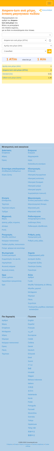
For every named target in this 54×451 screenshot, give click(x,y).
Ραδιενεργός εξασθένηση (37, 226)
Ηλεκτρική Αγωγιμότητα (37, 175)
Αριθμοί (31, 277)
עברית (30, 365)
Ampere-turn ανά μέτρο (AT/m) (15, 70)
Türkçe (30, 420)
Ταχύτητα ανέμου (8, 208)
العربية (30, 332)
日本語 (30, 387)
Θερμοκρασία (33, 156)
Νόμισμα (31, 296)
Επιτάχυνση (6, 200)
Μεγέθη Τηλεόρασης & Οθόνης (40, 285)
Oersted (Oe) (7, 74)
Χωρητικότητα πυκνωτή (37, 193)
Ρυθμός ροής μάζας (35, 241)
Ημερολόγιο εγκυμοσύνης (12, 281)
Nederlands (32, 395)
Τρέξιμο (5, 212)
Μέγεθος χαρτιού (34, 288)
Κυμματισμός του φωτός (11, 259)
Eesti (30, 357)
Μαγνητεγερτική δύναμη (37, 204)
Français (31, 328)
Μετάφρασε (32, 292)
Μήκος (4, 156)
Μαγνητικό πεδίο (34, 212)
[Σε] (27, 46)
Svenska (31, 417)
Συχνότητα (32, 303)
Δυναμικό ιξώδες (34, 259)
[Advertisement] (36, 23)
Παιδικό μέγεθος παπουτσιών (13, 244)
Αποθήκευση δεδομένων (11, 171)
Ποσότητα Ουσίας (35, 266)
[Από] (24, 40)
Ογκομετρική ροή (34, 237)
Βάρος (4, 219)
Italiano (31, 383)
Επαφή (16, 444)
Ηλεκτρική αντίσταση (36, 178)
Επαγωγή (31, 171)
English (31, 320)
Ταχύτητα (5, 204)
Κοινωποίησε (45, 10)
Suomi (30, 361)
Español (31, 324)
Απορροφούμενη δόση (36, 219)
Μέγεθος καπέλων (9, 237)
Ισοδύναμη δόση (34, 222)
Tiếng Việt (32, 428)
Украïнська (32, 424)
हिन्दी (29, 369)
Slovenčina (32, 413)
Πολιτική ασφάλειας (38, 444)
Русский (31, 409)
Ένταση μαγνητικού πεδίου (38, 200)
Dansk (30, 346)
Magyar (31, 376)
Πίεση (30, 300)
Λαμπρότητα (6, 263)
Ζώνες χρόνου (7, 277)
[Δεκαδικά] (24, 51)
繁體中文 (31, 435)
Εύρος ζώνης (7, 175)
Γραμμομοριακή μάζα (36, 255)
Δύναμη (5, 226)
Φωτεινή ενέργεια (8, 266)
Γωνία (30, 281)
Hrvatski (31, 372)
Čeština (31, 343)
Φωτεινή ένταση (8, 270)
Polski (30, 402)
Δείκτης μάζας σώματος (11, 222)
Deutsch (31, 350)
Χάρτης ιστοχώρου (25, 444)
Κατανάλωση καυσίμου (37, 164)
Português (32, 406)
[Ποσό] (27, 35)
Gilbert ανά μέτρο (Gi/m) (11, 78)
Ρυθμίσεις (10, 444)
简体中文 (31, 432)
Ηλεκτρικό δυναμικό (35, 182)
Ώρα (3, 285)
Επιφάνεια (6, 153)
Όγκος (4, 160)
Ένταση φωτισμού (9, 255)
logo (27, 3)
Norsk (30, 398)
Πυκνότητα (32, 270)
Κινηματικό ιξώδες (35, 263)
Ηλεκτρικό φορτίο (34, 190)
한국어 (30, 391)
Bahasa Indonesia (35, 380)
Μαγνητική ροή (33, 208)
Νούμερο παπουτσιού (10, 241)
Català (30, 339)
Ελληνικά (31, 354)
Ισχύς (30, 160)
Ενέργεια (31, 153)
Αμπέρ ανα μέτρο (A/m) (11, 66)
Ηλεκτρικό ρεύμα (34, 186)
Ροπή (4, 230)
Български (32, 335)
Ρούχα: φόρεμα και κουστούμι (13, 248)
